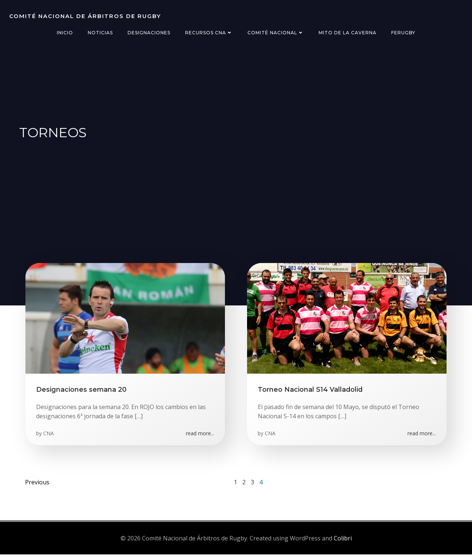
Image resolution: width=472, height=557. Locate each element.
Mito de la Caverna (347, 32)
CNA (49, 434)
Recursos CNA (209, 32)
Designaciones (149, 32)
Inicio (65, 32)
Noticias (100, 32)
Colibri (343, 540)
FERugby (403, 32)
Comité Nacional (275, 32)
